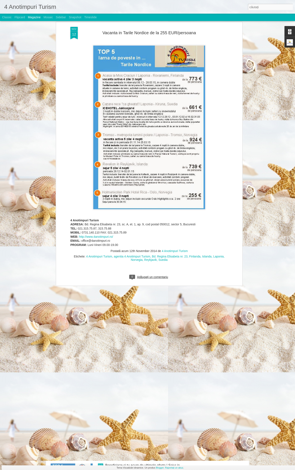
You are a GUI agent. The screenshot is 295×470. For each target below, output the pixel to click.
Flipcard (19, 17)
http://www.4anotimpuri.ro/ (96, 144)
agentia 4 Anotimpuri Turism (132, 164)
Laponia (218, 164)
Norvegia (136, 167)
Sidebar (61, 17)
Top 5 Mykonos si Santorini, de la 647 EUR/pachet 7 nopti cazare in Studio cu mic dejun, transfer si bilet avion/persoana (144, 421)
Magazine (34, 17)
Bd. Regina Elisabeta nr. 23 (170, 164)
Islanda (207, 164)
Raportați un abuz (174, 467)
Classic (7, 17)
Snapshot (75, 17)
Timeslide (90, 17)
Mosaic (48, 17)
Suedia (163, 167)
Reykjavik (150, 167)
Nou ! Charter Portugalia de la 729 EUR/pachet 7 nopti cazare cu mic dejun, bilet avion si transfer (141, 324)
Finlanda (194, 164)
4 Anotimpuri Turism (175, 158)
